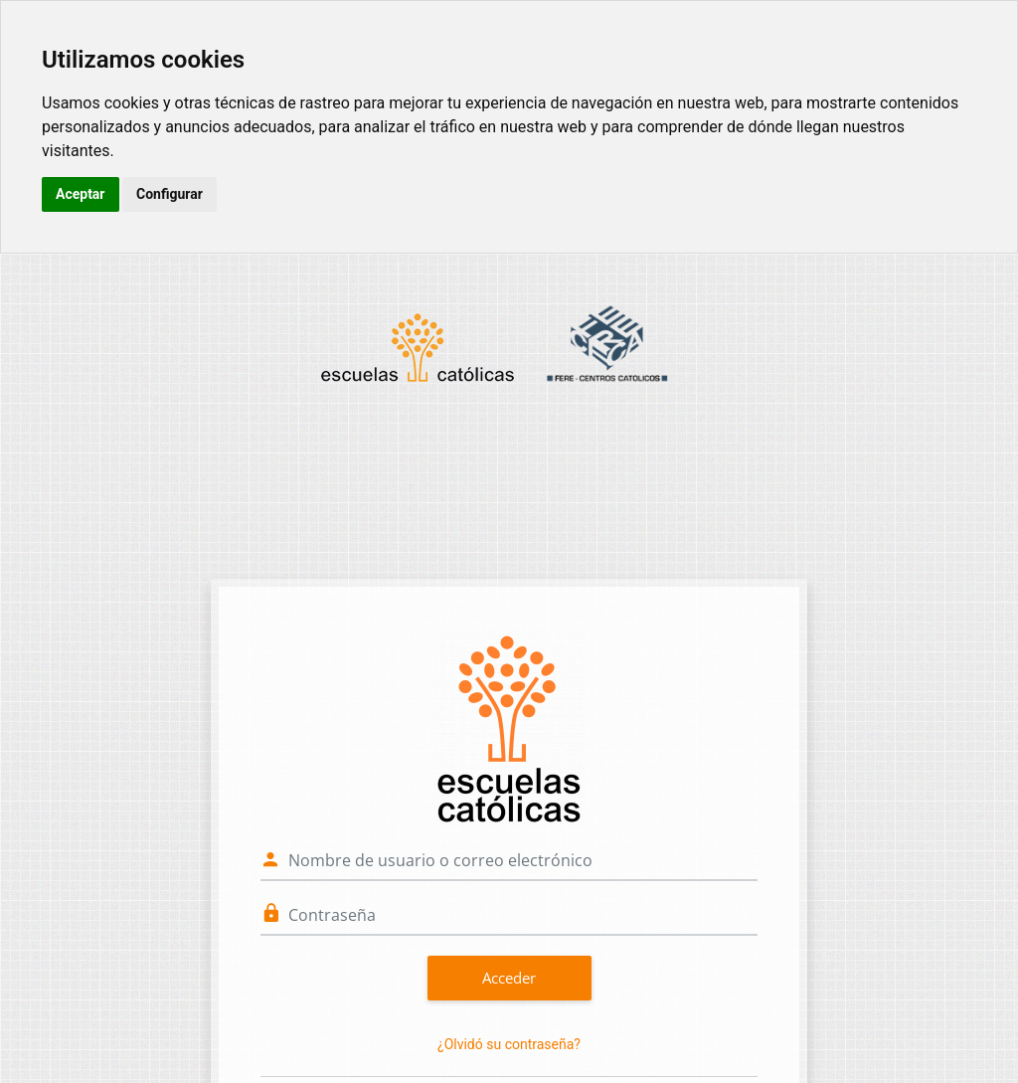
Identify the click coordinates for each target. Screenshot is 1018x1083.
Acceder (509, 978)
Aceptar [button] (80, 194)
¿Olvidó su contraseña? (509, 1044)
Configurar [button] (169, 194)
